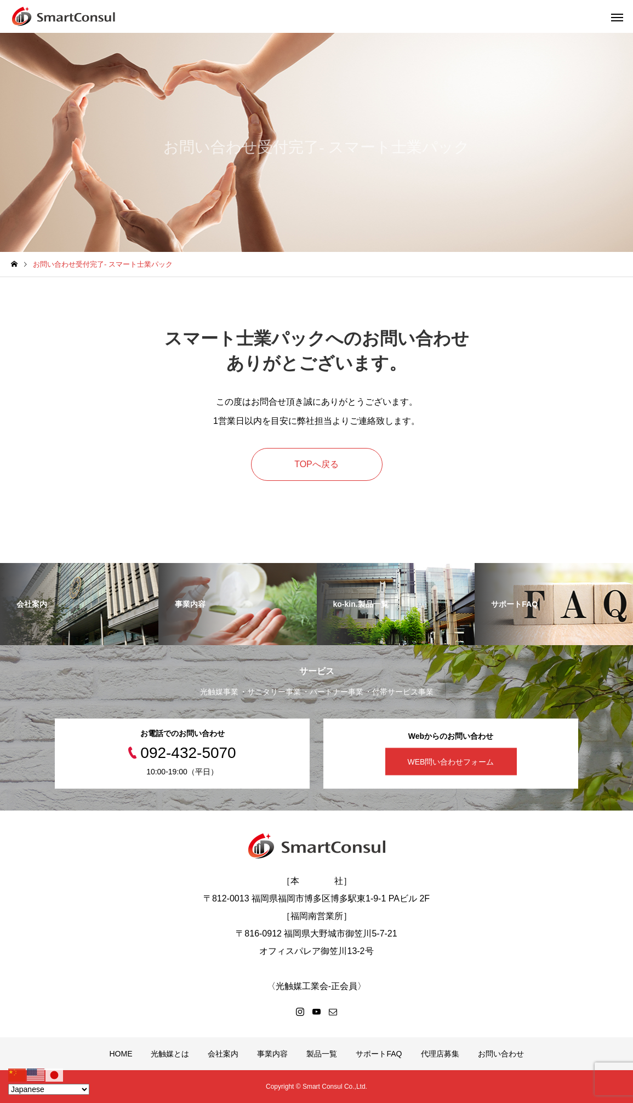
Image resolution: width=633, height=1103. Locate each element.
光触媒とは (170, 1053)
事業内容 (272, 1053)
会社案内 (223, 1053)
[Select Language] (48, 1089)
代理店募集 (440, 1053)
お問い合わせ (501, 1053)
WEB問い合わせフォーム (451, 761)
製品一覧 (321, 1053)
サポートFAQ (379, 1053)
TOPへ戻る (316, 464)
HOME (120, 1053)
